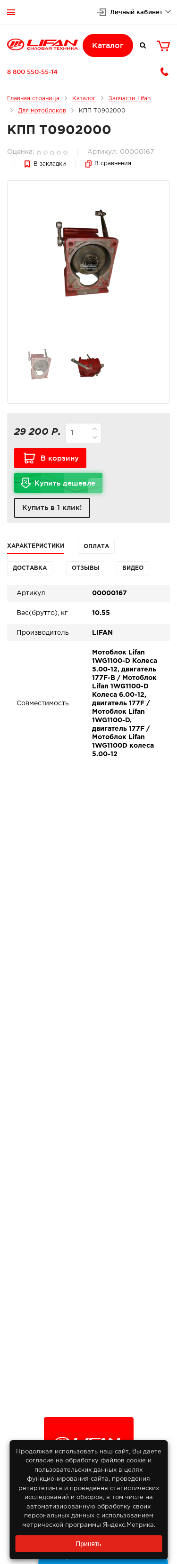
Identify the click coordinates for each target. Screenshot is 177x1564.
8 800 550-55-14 (32, 71)
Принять (88, 1544)
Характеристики (35, 546)
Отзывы (86, 568)
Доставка (30, 568)
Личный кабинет (136, 11)
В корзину (60, 458)
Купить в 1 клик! (52, 507)
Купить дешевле (68, 486)
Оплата (96, 546)
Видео (132, 568)
